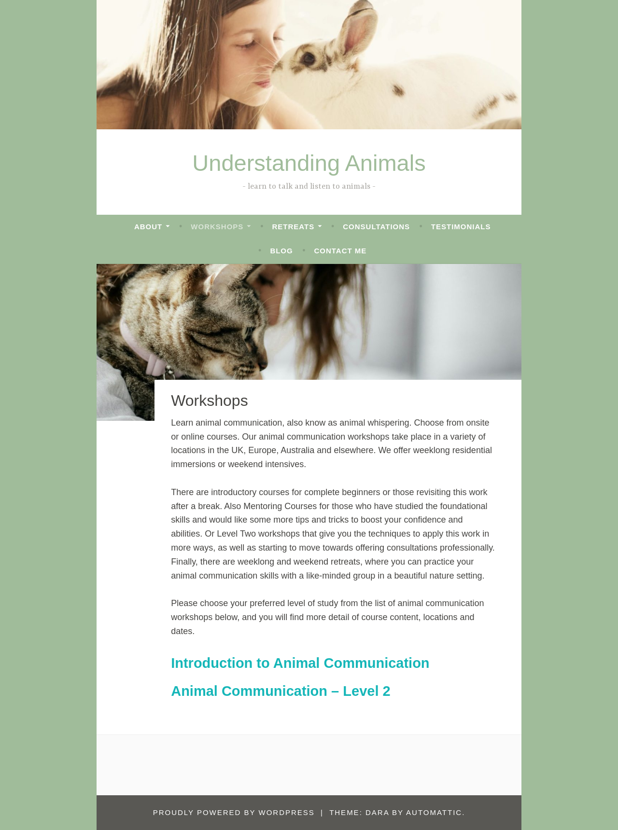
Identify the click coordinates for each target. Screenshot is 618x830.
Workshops (217, 226)
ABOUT (148, 226)
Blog (281, 251)
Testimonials (461, 226)
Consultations (376, 226)
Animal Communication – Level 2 (280, 691)
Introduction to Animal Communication (300, 663)
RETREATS (293, 226)
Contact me (340, 251)
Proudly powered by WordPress (234, 812)
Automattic (434, 812)
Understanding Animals (308, 163)
